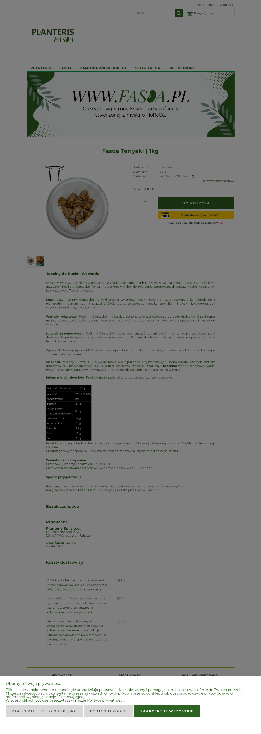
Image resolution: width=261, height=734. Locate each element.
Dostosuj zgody (108, 711)
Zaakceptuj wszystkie (167, 711)
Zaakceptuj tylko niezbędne (44, 711)
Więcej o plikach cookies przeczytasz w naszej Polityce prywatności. (65, 700)
